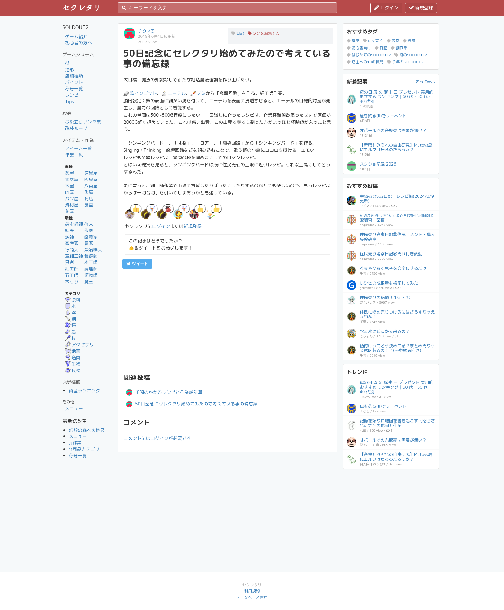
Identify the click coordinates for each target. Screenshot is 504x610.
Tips (69, 101)
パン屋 (71, 199)
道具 (72, 357)
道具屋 (91, 173)
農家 (88, 243)
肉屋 (69, 192)
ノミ (198, 93)
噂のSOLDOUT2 (410, 55)
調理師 (91, 269)
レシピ (71, 95)
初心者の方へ (78, 43)
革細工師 (74, 256)
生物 (72, 364)
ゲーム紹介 (76, 36)
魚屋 (88, 192)
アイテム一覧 (78, 148)
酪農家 (91, 237)
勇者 (69, 262)
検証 (409, 40)
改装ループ (76, 128)
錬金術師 (74, 224)
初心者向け (359, 47)
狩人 (88, 224)
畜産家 (71, 243)
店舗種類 (74, 76)
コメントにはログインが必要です (157, 438)
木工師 (91, 262)
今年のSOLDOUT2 (405, 62)
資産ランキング (84, 390)
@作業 (75, 443)
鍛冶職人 (93, 250)
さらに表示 (425, 81)
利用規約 (252, 591)
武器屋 (71, 179)
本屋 (69, 186)
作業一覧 (74, 155)
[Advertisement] (227, 320)
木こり (71, 281)
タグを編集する (264, 33)
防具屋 (91, 179)
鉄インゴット (140, 93)
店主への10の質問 (365, 62)
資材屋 (71, 205)
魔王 (88, 281)
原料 (72, 299)
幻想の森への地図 (87, 430)
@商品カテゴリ (84, 449)
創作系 (399, 47)
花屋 (69, 211)
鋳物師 (91, 275)
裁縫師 (91, 256)
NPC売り (373, 40)
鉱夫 (69, 230)
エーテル (173, 93)
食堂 (88, 205)
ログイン (386, 8)
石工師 (71, 275)
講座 (353, 40)
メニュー (74, 408)
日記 (237, 33)
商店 (88, 199)
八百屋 (91, 186)
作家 (88, 230)
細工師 (71, 269)
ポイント (74, 82)
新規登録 (421, 8)
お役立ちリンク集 (83, 122)
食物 (72, 370)
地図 (72, 351)
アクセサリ (79, 344)
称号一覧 (74, 89)
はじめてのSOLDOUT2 (369, 55)
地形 (69, 70)
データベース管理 (252, 597)
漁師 (69, 237)
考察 (393, 40)
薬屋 (69, 173)
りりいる (146, 31)
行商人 (71, 250)
